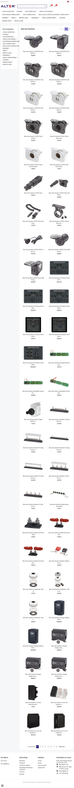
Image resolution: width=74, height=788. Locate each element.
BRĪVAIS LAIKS (23, 18)
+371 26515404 (63, 773)
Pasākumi (22, 763)
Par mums (4, 760)
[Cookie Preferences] (2, 785)
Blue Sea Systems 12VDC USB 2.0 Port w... (33, 250)
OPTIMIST (20, 11)
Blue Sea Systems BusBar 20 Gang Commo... (59, 448)
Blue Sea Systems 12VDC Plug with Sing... (33, 222)
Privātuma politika (24, 765)
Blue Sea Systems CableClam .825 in (33, 618)
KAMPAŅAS (34, 18)
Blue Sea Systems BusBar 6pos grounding (59, 505)
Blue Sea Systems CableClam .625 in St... (59, 590)
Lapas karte (41, 767)
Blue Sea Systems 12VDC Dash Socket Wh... (59, 165)
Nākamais (62, 746)
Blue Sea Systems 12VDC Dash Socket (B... (59, 137)
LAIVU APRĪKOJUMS (29, 14)
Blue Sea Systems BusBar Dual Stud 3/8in (33, 533)
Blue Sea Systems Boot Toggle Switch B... (33, 420)
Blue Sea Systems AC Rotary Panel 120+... (59, 279)
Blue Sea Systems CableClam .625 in (33, 590)
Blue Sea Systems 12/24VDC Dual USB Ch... (33, 52)
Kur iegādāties (5, 764)
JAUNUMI (62, 18)
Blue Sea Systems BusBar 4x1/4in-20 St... (33, 505)
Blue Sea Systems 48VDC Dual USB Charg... (59, 250)
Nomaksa (22, 760)
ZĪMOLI (13, 18)
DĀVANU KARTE (7, 21)
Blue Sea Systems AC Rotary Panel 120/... (33, 307)
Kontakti (21, 774)
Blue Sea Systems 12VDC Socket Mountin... (59, 222)
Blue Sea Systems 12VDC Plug (33, 193)
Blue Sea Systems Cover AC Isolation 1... (59, 703)
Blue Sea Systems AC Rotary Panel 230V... (59, 307)
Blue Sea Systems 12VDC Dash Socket (33, 137)
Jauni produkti (42, 765)
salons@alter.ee (63, 771)
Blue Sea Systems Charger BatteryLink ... (59, 647)
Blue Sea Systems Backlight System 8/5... (59, 392)
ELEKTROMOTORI (30, 11)
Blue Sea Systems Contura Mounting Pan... (33, 703)
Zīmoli (40, 760)
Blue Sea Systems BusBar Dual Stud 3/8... (59, 533)
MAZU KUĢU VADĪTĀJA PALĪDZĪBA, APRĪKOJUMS (53, 14)
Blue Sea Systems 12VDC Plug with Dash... (59, 194)
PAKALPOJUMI (18, 21)
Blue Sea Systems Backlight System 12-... (33, 392)
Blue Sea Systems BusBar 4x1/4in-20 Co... (59, 477)
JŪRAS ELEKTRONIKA (45, 11)
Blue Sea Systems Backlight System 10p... (59, 364)
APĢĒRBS (5, 18)
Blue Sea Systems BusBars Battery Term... (59, 562)
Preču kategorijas (8, 29)
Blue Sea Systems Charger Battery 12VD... (59, 618)
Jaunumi (21, 772)
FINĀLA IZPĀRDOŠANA (49, 18)
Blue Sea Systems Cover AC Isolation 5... (59, 732)
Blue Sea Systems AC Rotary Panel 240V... (33, 364)
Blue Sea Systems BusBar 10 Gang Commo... (59, 420)
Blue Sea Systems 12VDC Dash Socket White (33, 165)
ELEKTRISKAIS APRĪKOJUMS (10, 14)
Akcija (39, 763)
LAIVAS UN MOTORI (8, 11)
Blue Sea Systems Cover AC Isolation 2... (33, 732)
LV (69, 1)
